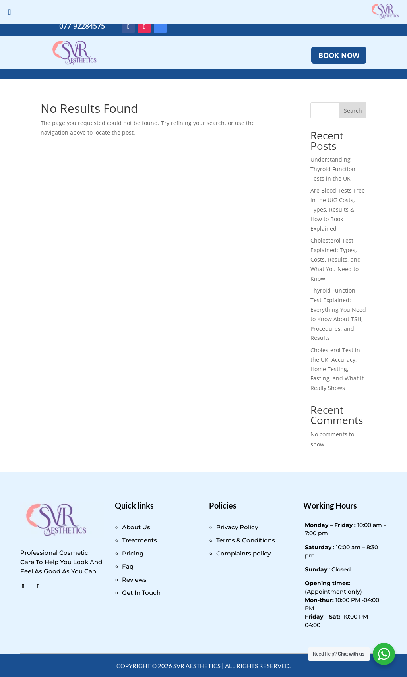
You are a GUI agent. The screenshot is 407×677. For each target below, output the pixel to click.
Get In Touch (141, 592)
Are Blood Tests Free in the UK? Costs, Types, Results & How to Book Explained (337, 209)
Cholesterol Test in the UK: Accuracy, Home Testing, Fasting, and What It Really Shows (337, 369)
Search (353, 110)
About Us (136, 527)
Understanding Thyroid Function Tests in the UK (332, 169)
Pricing (132, 553)
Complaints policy (243, 553)
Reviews (134, 579)
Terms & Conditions (245, 540)
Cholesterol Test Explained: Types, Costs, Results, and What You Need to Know (335, 259)
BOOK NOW (338, 55)
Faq (128, 566)
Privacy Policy (237, 527)
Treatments (139, 540)
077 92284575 (82, 26)
